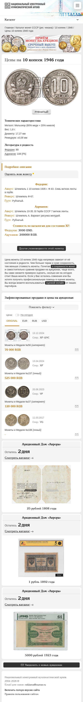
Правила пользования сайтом (21, 694)
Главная (9, 27)
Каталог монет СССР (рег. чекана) (34, 27)
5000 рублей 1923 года (41, 655)
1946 (70, 27)
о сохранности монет (63, 266)
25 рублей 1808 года (41, 508)
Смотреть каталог (17, 457)
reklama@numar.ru (35, 684)
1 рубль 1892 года (41, 581)
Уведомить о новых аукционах (43, 664)
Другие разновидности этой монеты (41, 248)
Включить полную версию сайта (22, 690)
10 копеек (60, 27)
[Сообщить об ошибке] (76, 349)
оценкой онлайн (55, 282)
